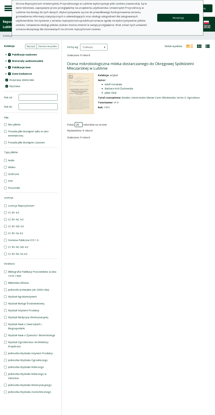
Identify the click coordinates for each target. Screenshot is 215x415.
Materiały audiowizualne (27, 61)
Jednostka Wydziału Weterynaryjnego (30, 385)
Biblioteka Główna (18, 282)
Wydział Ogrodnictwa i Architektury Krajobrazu (28, 344)
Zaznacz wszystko (47, 46)
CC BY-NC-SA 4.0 (17, 253)
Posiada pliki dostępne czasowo (26, 142)
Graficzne (13, 174)
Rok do (8, 106)
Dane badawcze (22, 73)
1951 (107, 107)
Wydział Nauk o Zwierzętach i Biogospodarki (25, 326)
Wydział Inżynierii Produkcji (23, 310)
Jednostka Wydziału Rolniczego (26, 367)
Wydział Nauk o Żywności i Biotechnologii (31, 335)
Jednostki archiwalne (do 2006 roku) (28, 289)
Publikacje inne (21, 67)
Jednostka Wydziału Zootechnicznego (29, 391)
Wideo (11, 167)
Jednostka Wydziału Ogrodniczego (28, 360)
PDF (10, 181)
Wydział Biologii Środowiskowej (26, 303)
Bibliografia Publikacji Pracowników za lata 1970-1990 (32, 274)
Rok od (8, 97)
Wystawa (14, 86)
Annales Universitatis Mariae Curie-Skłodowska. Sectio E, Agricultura (161, 97)
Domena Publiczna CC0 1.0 (23, 240)
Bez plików (14, 124)
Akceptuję (178, 17)
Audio (11, 160)
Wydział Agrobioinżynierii (22, 296)
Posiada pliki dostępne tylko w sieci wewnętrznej (28, 133)
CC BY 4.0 (13, 212)
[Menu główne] (9, 8)
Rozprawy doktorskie (21, 80)
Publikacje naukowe (24, 54)
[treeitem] (31, 54)
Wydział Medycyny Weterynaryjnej (28, 317)
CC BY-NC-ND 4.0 (18, 247)
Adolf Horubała (113, 84)
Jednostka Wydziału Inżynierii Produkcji (30, 353)
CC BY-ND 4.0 (16, 226)
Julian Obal (110, 92)
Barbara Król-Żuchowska (119, 88)
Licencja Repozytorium (21, 205)
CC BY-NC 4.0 (16, 219)
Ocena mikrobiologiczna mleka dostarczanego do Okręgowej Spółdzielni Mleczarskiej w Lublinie (130, 66)
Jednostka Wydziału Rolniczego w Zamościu (27, 376)
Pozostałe (14, 187)
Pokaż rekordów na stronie (87, 124)
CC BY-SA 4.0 (15, 233)
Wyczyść (31, 46)
